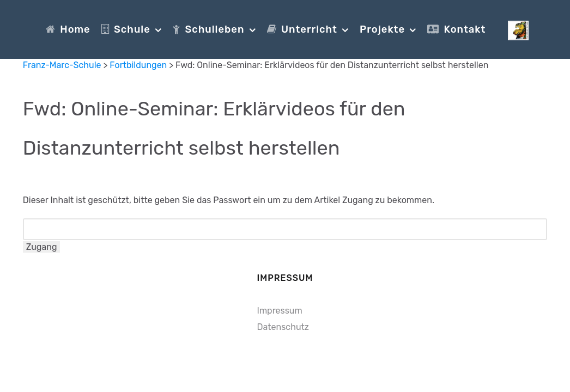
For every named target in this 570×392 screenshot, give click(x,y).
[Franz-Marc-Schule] (518, 29)
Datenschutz (283, 327)
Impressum (279, 310)
